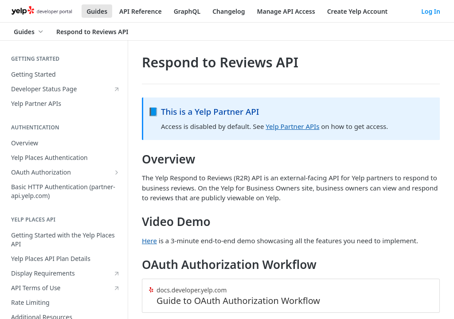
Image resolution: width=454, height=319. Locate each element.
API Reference (140, 11)
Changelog (228, 11)
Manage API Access (286, 11)
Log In (430, 11)
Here (149, 240)
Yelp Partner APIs (292, 126)
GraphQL (187, 11)
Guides (96, 11)
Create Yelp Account (357, 11)
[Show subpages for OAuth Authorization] (116, 172)
